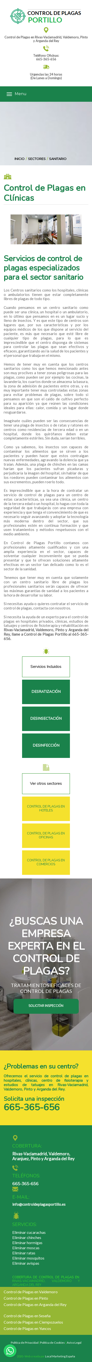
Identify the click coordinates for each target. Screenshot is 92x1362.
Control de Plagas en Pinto (26, 1298)
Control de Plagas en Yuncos (27, 1328)
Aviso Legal (74, 1342)
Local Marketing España (60, 1356)
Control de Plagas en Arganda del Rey (35, 1304)
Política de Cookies (52, 1342)
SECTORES (37, 159)
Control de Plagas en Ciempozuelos (33, 1322)
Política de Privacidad (25, 1342)
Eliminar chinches (26, 1237)
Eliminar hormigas (27, 1242)
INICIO (19, 159)
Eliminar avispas (25, 1263)
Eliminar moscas (25, 1247)
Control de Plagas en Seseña (27, 1315)
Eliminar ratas (23, 1252)
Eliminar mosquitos (28, 1258)
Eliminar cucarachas (29, 1232)
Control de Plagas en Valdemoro (31, 1291)
